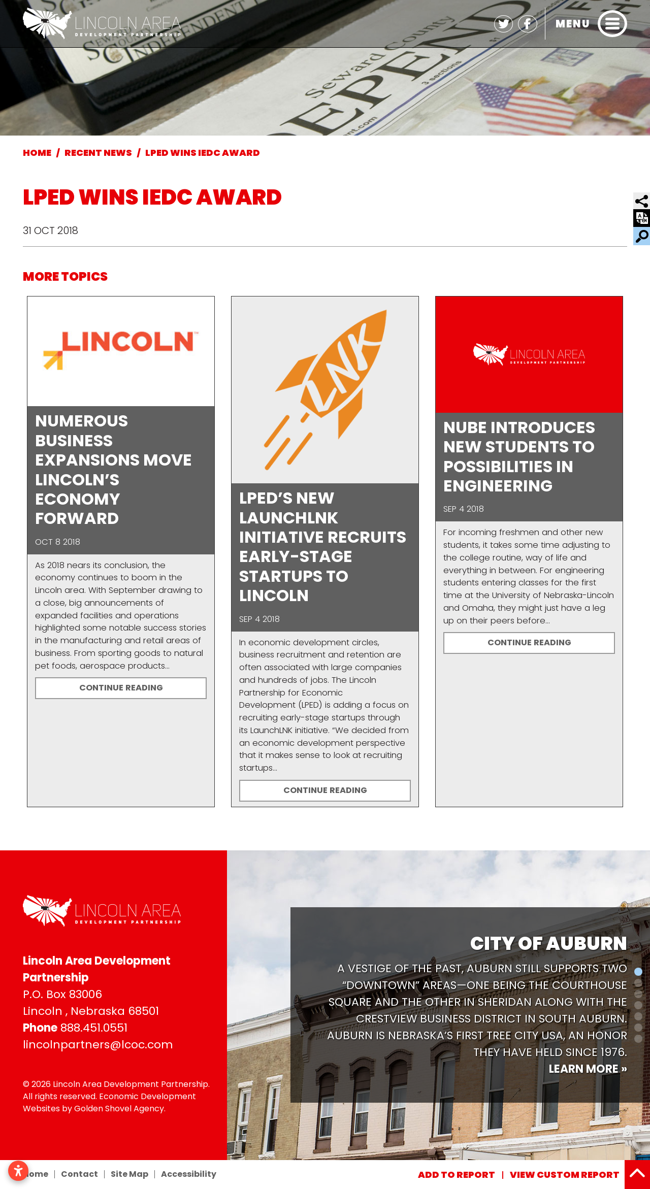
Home (35, 1174)
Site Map (129, 1174)
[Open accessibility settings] (18, 1171)
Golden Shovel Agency (119, 1108)
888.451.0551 (93, 1028)
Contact (79, 1174)
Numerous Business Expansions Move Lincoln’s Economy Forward (113, 469)
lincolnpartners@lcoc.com (98, 1044)
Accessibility (188, 1174)
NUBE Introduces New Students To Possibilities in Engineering (519, 456)
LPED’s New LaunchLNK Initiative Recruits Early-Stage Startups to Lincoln (322, 546)
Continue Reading (121, 687)
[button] (231, 1005)
